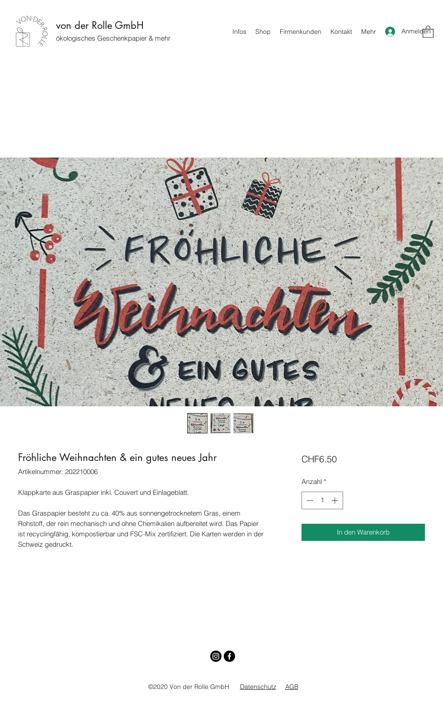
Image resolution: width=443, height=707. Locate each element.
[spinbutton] (322, 500)
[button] (428, 31)
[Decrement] (309, 500)
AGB (291, 687)
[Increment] (336, 500)
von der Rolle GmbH (100, 25)
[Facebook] (229, 656)
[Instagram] (216, 656)
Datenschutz (258, 687)
